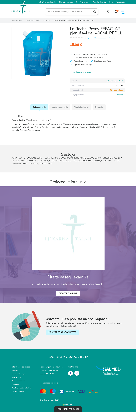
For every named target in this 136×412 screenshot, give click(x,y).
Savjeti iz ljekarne (82, 2)
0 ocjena (88, 38)
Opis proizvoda (39, 107)
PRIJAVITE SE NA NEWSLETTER (62, 332)
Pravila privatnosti (18, 391)
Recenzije (112, 38)
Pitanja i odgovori (100, 38)
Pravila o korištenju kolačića (22, 388)
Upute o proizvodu (60, 107)
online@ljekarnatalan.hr (47, 2)
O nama (15, 370)
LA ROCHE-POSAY (115, 81)
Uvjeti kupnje (16, 377)
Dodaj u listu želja (82, 72)
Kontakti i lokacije (99, 2)
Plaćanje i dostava (66, 2)
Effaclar (120, 94)
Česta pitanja (16, 384)
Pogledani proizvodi (68, 409)
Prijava (111, 2)
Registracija (120, 2)
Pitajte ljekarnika (68, 293)
